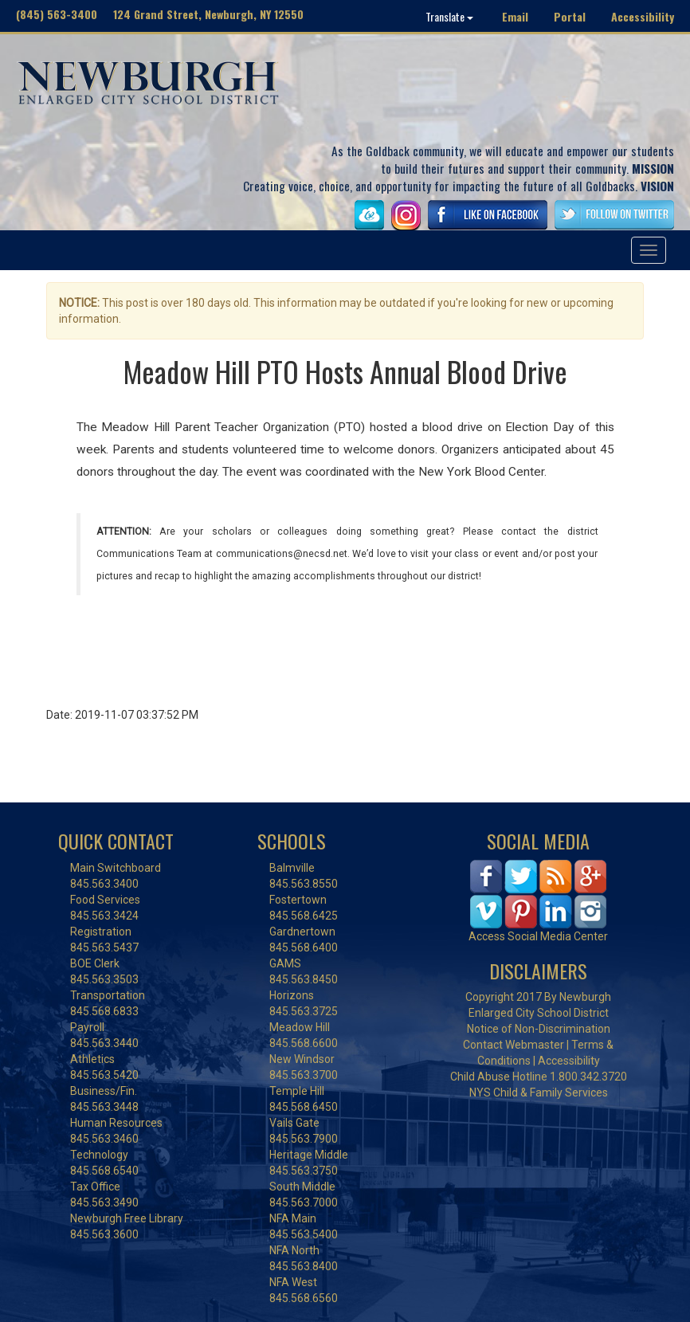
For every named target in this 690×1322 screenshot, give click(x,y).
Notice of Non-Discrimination (538, 1028)
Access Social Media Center (538, 936)
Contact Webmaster (513, 1044)
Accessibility (642, 16)
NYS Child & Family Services (538, 1092)
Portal (570, 16)
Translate (449, 16)
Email (515, 16)
